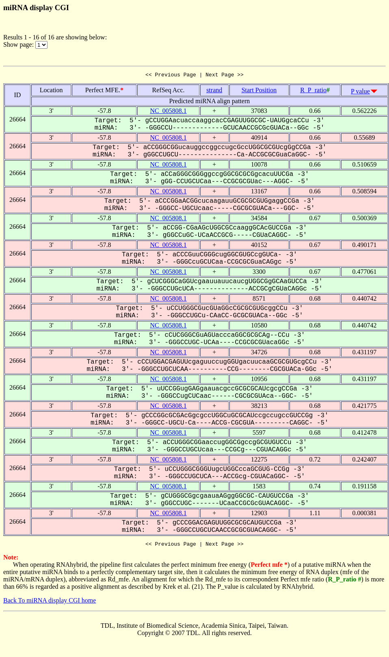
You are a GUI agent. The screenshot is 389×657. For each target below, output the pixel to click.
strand (214, 91)
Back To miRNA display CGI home (49, 602)
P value (360, 92)
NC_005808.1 (168, 111)
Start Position (259, 91)
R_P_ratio (313, 91)
